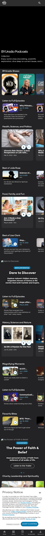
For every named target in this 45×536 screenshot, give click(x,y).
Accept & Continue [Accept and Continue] (29, 524)
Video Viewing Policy (18, 511)
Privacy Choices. (32, 507)
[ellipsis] (29, 147)
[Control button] (40, 493)
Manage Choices (13, 524)
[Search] (39, 3)
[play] (15, 109)
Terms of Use (30, 519)
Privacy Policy (26, 503)
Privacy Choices (8, 515)
